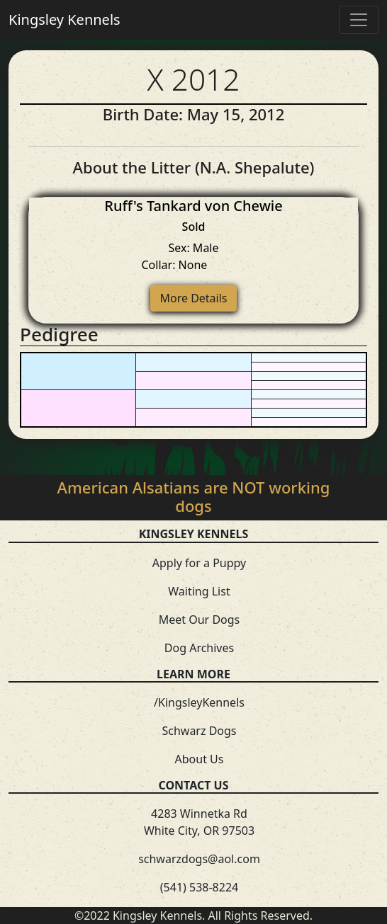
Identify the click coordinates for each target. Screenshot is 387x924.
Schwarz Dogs (199, 730)
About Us (199, 759)
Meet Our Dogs (199, 619)
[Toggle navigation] (358, 20)
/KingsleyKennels (199, 702)
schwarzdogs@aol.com (199, 859)
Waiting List (199, 591)
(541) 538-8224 (199, 887)
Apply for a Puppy (199, 563)
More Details (193, 298)
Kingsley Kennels (64, 19)
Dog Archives (199, 648)
